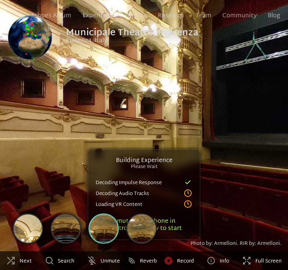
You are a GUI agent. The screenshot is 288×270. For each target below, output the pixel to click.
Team (203, 15)
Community (239, 15)
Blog (274, 15)
